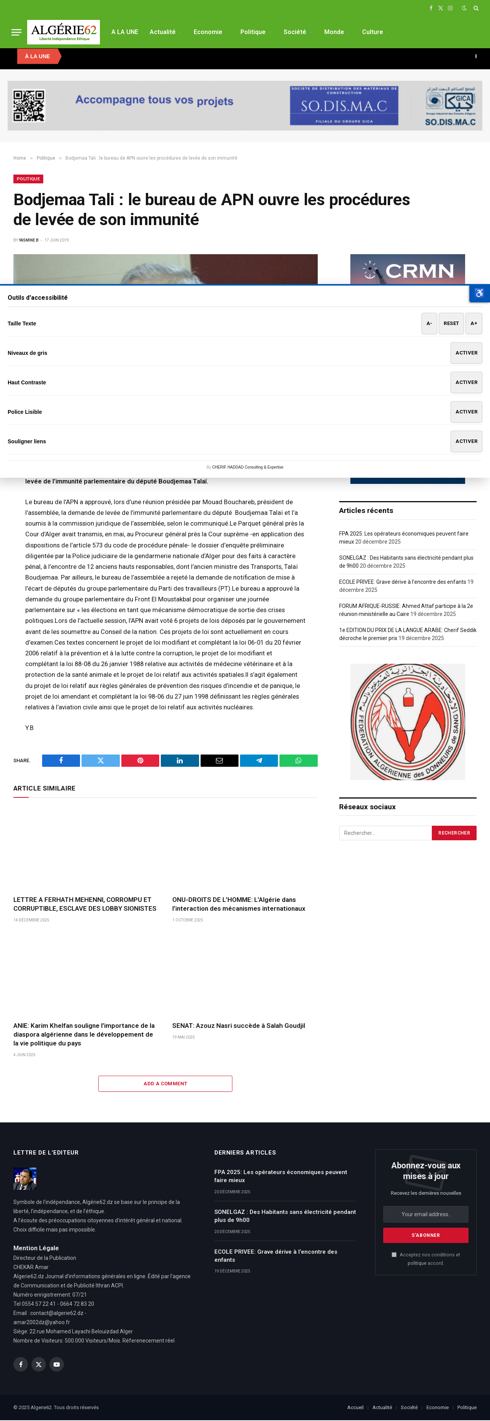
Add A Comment (165, 1084)
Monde (334, 32)
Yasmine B (29, 241)
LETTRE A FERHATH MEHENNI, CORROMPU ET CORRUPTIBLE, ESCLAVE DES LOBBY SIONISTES (85, 905)
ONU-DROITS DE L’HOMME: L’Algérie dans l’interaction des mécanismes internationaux (238, 905)
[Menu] (16, 32)
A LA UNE (124, 32)
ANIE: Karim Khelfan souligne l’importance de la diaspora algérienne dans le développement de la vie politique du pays (84, 1035)
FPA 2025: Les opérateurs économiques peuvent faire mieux (280, 1176)
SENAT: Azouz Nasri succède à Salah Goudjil (238, 1026)
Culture (372, 32)
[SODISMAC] (245, 106)
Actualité (163, 32)
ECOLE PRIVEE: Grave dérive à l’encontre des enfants (402, 583)
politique (417, 1264)
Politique (253, 32)
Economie (208, 32)
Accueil (355, 1408)
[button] (479, 293)
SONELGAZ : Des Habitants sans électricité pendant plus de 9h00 (285, 1216)
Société (295, 32)
